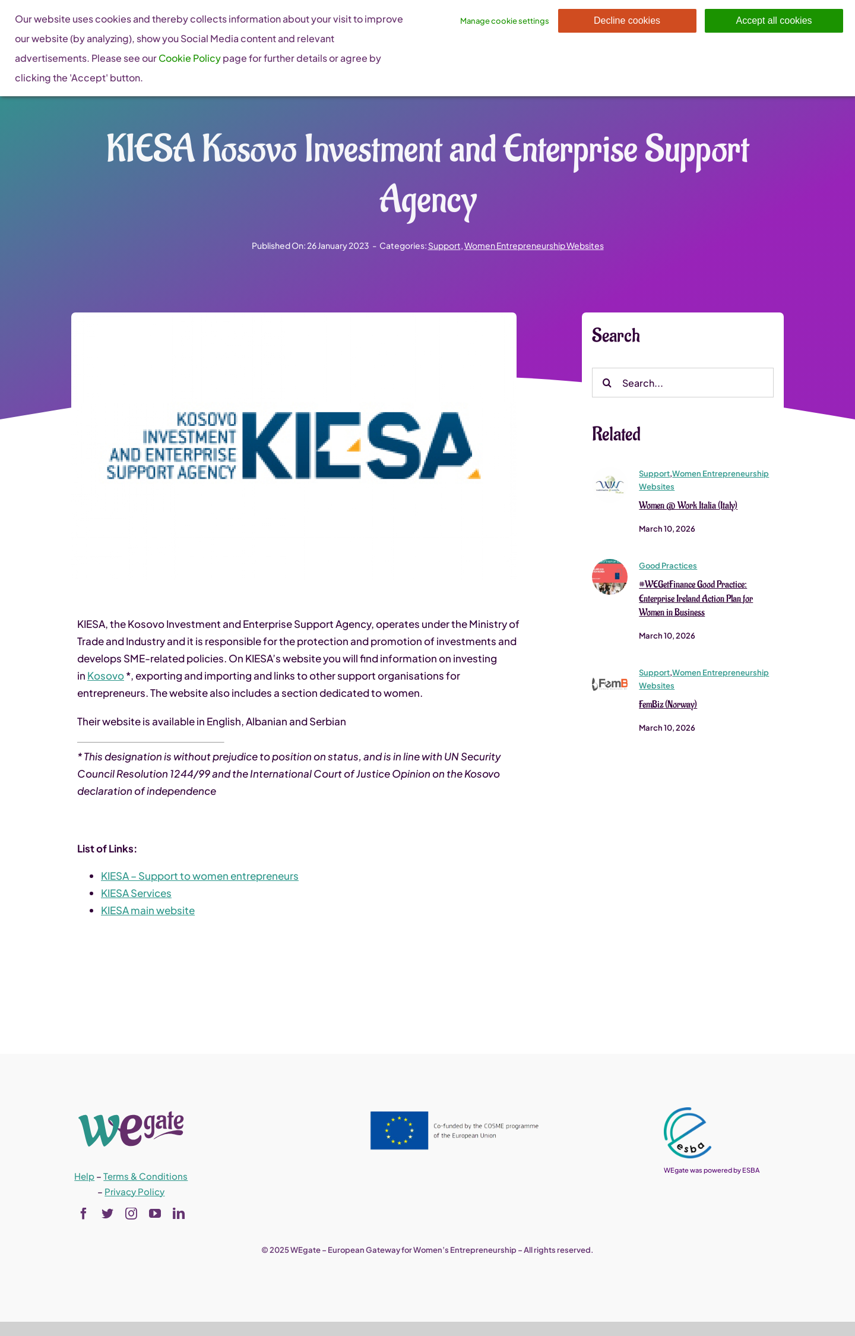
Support (444, 245)
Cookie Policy (190, 58)
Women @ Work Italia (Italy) (688, 506)
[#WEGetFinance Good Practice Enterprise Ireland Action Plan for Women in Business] (610, 564)
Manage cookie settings (504, 21)
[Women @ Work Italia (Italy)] (610, 472)
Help (84, 1176)
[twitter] (107, 1214)
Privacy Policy (134, 1191)
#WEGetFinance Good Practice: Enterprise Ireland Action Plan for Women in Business (696, 599)
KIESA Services (136, 893)
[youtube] (155, 1214)
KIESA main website (148, 910)
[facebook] (84, 1214)
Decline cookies (627, 20)
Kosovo (105, 676)
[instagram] (131, 1214)
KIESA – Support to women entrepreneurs (200, 876)
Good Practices (668, 566)
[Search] (607, 383)
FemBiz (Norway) (668, 706)
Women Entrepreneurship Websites (534, 245)
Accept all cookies (774, 20)
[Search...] (683, 383)
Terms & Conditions (145, 1176)
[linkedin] (179, 1214)
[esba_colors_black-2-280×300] (687, 1112)
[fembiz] (610, 671)
